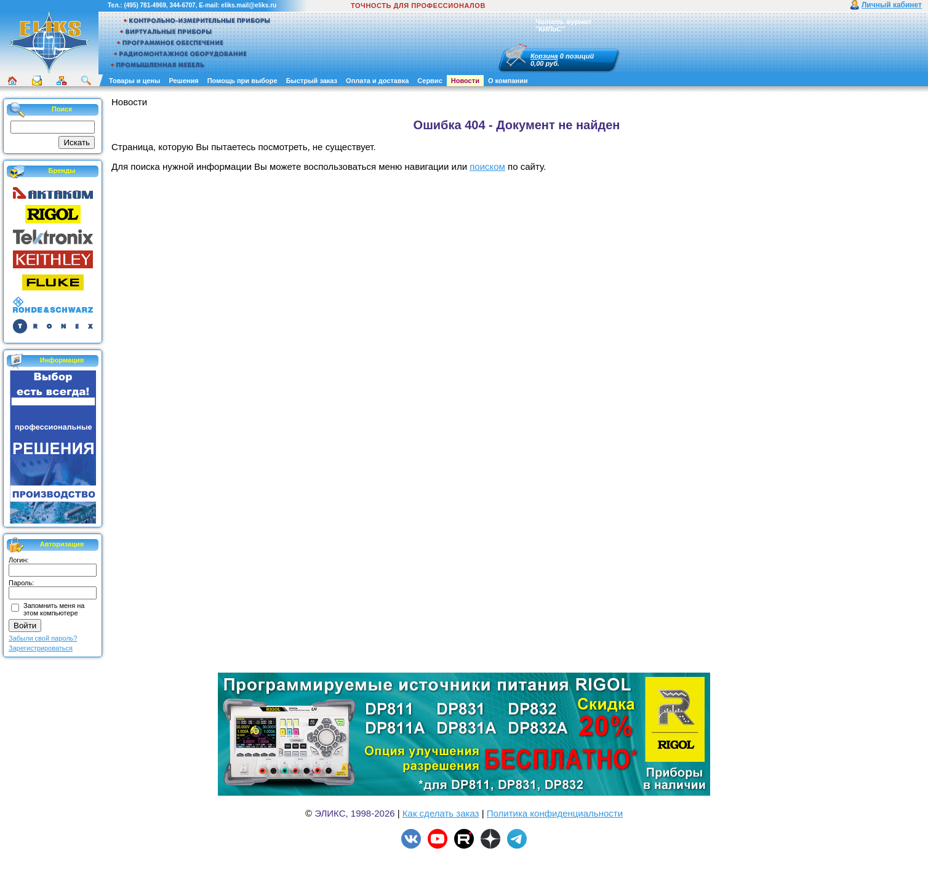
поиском (487, 166)
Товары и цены (134, 80)
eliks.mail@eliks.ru (248, 5)
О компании (508, 80)
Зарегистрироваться (41, 648)
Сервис (429, 80)
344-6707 (182, 5)
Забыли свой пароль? (43, 638)
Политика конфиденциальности (555, 813)
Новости (465, 80)
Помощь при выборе (242, 80)
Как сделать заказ (440, 813)
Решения (183, 80)
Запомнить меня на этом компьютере (53, 609)
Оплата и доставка (377, 80)
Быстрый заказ (311, 80)
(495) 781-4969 (145, 5)
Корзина (544, 56)
